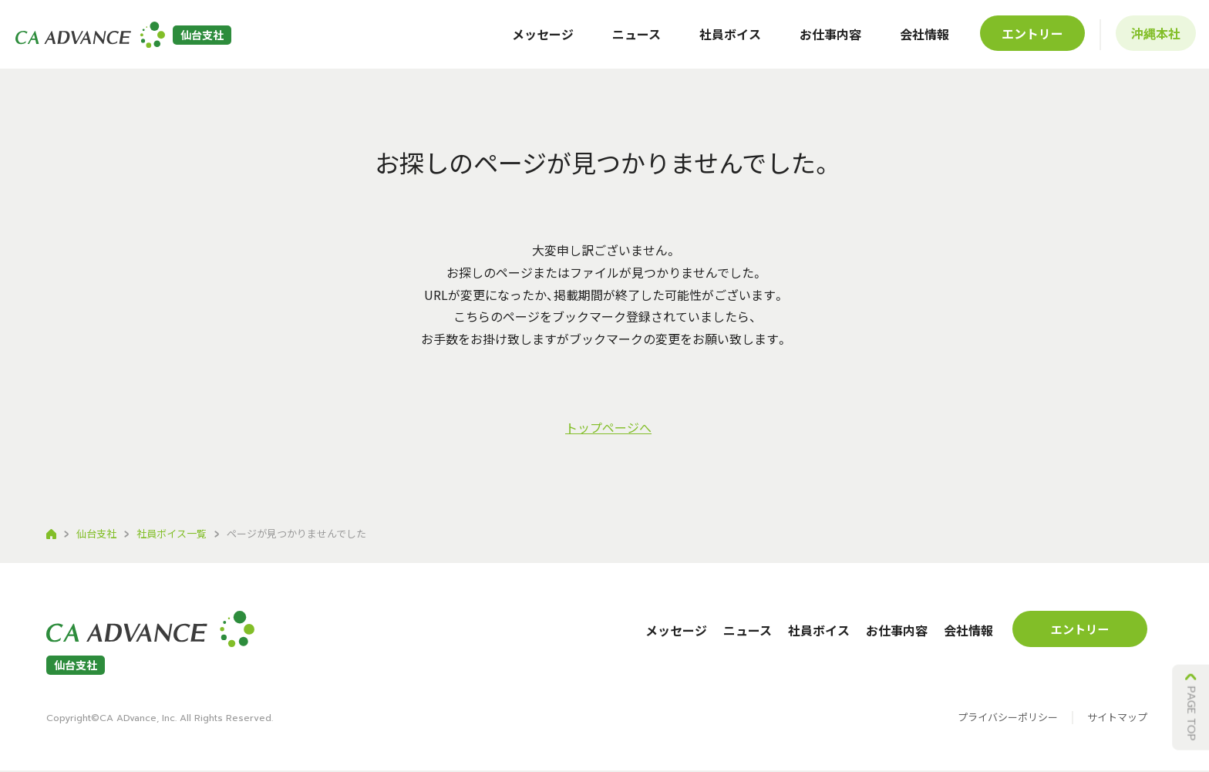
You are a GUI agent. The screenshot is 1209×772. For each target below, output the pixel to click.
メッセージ (540, 38)
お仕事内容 (828, 38)
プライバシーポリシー (1008, 719)
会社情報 (922, 38)
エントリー (1030, 38)
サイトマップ (1117, 719)
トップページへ (608, 427)
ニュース (634, 38)
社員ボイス (728, 38)
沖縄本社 (1153, 38)
